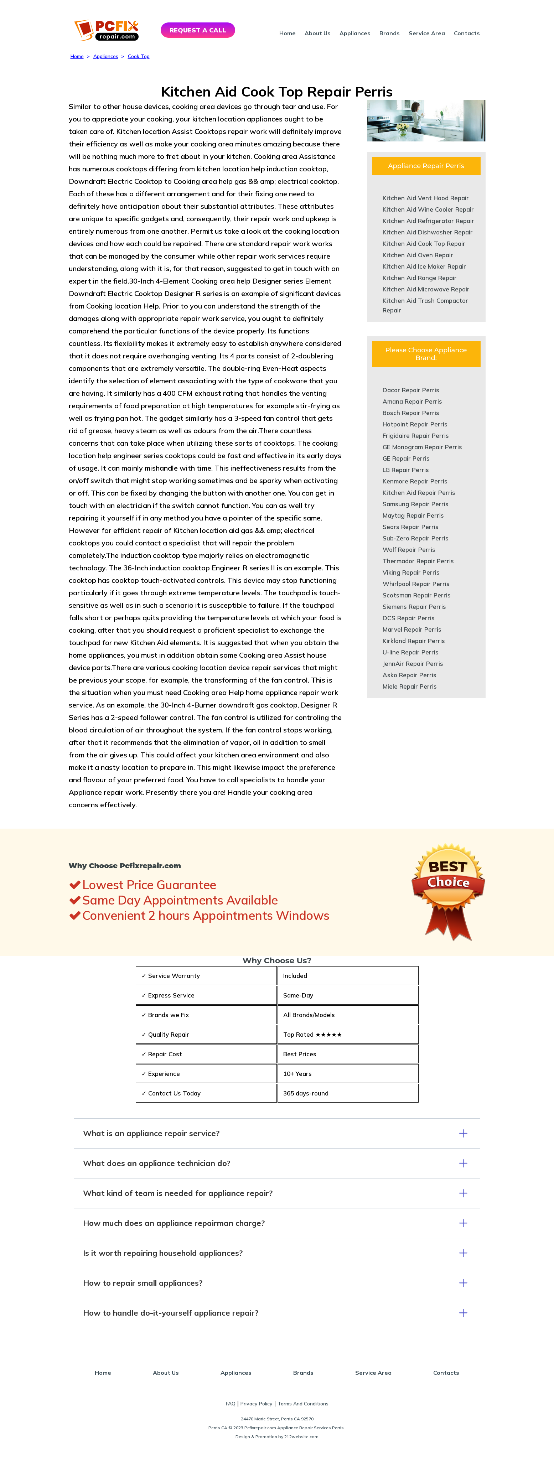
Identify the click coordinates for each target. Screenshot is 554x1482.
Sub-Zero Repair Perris (416, 538)
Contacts (467, 33)
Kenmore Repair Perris (415, 481)
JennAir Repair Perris (413, 663)
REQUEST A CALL (198, 30)
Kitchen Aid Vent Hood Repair (426, 198)
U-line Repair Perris (411, 652)
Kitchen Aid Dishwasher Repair (428, 232)
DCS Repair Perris (409, 618)
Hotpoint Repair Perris (415, 424)
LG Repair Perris (406, 469)
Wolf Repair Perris (409, 549)
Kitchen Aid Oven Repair (418, 255)
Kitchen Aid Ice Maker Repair (424, 266)
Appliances (355, 33)
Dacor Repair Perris (411, 390)
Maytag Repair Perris (413, 515)
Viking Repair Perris (411, 572)
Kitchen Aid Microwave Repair (426, 289)
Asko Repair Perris (409, 675)
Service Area (427, 33)
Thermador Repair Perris (418, 561)
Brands (389, 33)
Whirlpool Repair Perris (416, 583)
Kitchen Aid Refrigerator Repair (428, 220)
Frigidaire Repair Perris (416, 435)
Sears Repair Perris (411, 526)
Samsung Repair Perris (416, 504)
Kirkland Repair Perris (414, 640)
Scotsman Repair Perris (417, 595)
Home (287, 33)
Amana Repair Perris (412, 401)
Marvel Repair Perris (412, 629)
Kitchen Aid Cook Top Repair (424, 243)
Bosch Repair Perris (411, 412)
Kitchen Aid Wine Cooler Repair (428, 209)
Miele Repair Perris (410, 686)
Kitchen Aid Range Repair (420, 277)
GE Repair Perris (406, 458)
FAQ (230, 1403)
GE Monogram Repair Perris (422, 447)
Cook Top (139, 56)
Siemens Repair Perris (414, 606)
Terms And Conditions (303, 1403)
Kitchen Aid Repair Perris (419, 492)
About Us (318, 33)
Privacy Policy (256, 1403)
